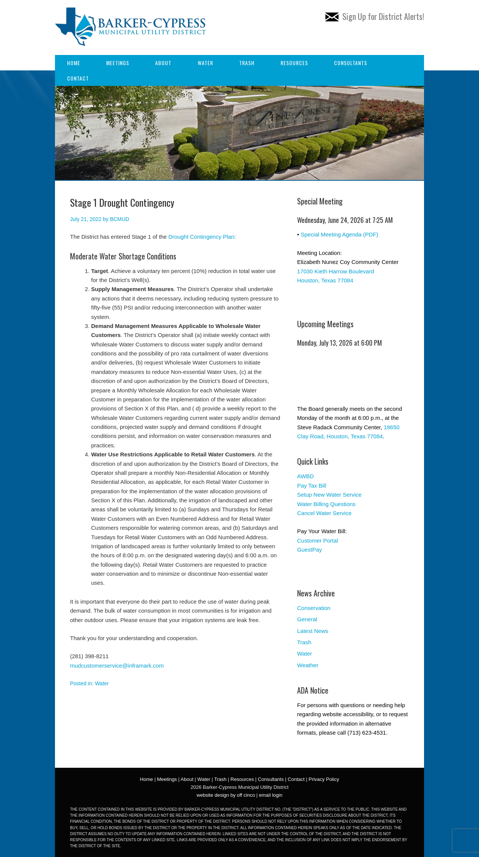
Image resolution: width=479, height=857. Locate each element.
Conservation (313, 608)
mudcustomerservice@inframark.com (117, 665)
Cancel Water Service (324, 513)
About (163, 63)
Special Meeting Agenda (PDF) (339, 234)
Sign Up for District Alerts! (374, 16)
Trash (247, 63)
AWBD (305, 476)
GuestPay (309, 549)
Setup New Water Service (329, 494)
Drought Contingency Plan (201, 236)
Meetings (117, 63)
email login (270, 795)
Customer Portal (317, 540)
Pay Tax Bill (311, 485)
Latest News (312, 631)
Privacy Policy (323, 779)
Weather (307, 665)
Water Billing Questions (326, 504)
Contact (78, 78)
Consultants (350, 63)
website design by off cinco (226, 795)
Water (205, 63)
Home (73, 63)
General (307, 619)
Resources (294, 63)
